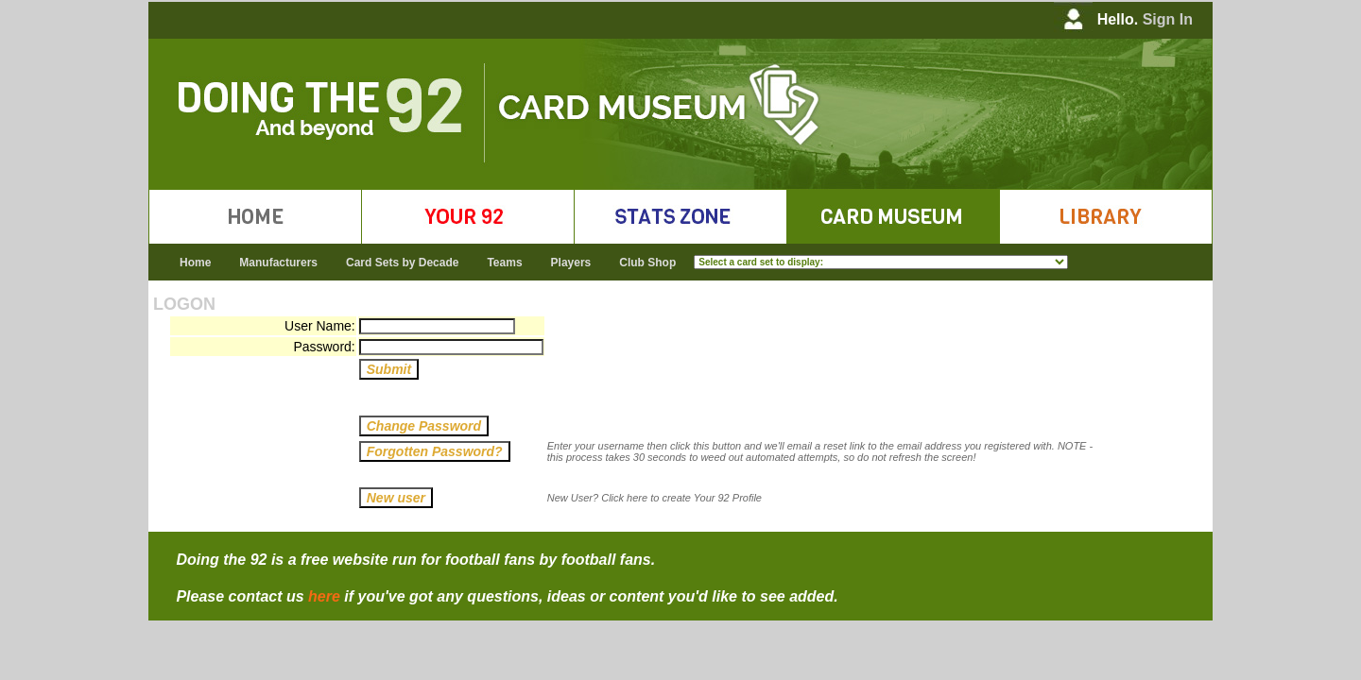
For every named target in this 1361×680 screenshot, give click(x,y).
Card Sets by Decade (402, 262)
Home (195, 262)
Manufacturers (278, 262)
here (324, 596)
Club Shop (647, 262)
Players (571, 262)
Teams (504, 262)
